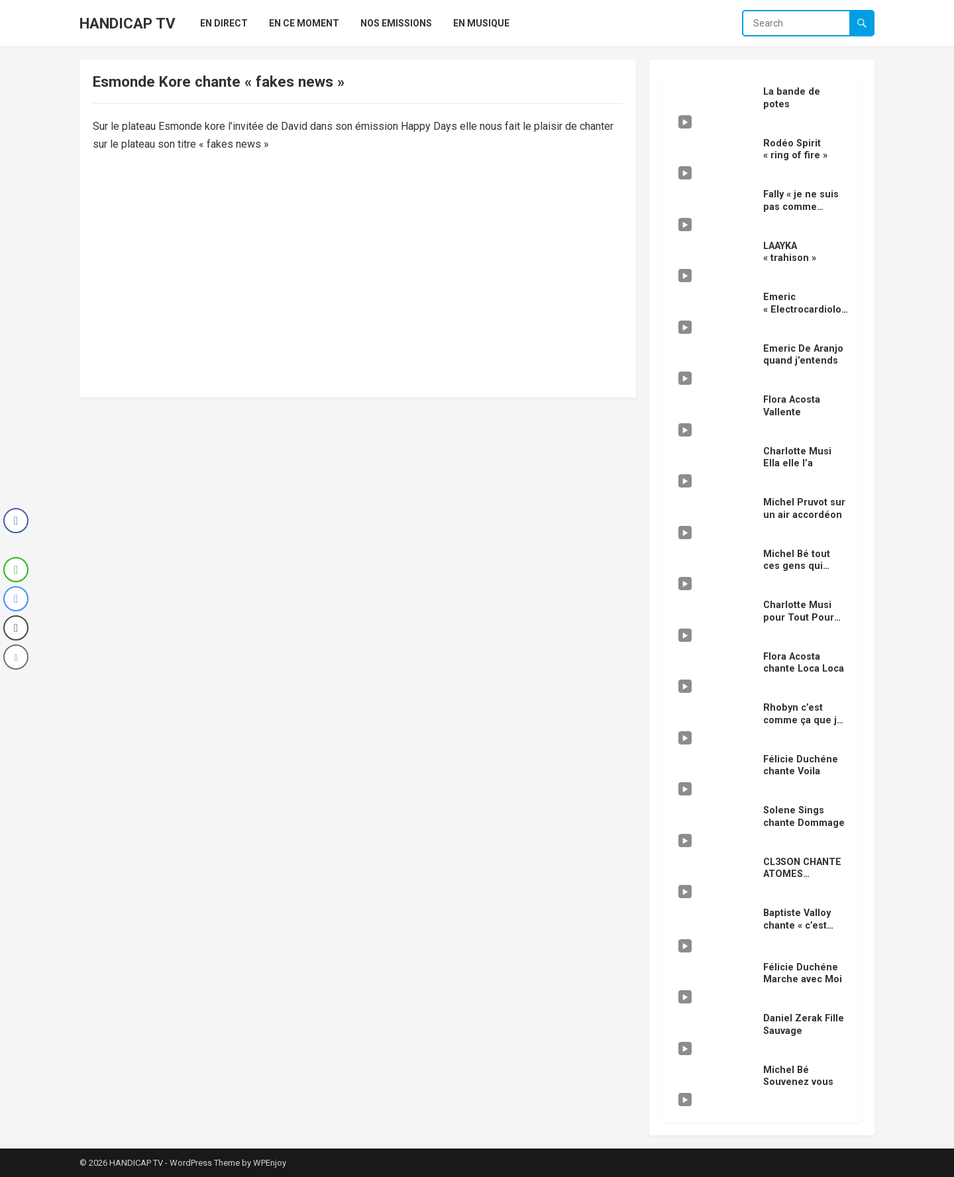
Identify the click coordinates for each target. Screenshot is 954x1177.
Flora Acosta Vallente (791, 406)
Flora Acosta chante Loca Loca (803, 663)
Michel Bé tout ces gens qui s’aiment (796, 566)
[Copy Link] (15, 627)
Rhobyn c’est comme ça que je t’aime (803, 720)
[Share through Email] (15, 657)
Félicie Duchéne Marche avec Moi (802, 974)
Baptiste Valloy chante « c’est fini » (797, 925)
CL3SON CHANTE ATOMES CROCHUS (802, 874)
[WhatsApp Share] (15, 569)
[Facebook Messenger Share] (15, 598)
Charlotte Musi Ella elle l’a (797, 458)
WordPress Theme (205, 1163)
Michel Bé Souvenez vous (798, 1076)
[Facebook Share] (15, 520)
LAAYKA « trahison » (789, 252)
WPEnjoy (269, 1163)
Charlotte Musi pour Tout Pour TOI (798, 617)
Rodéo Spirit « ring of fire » (795, 150)
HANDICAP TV (128, 23)
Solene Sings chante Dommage (804, 817)
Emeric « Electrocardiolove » (804, 309)
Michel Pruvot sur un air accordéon (804, 509)
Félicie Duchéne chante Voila (800, 766)
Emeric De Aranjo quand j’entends (803, 355)
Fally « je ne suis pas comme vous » (801, 207)
